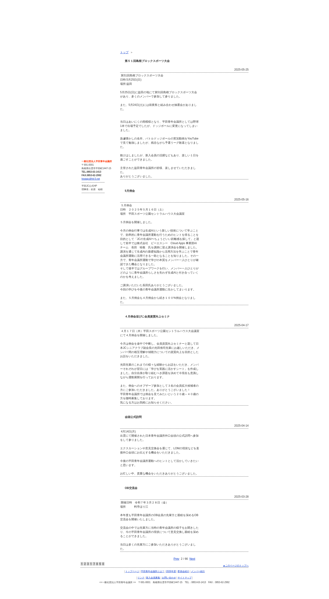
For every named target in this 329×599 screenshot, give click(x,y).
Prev (176, 558)
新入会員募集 (91, 100)
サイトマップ (91, 116)
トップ (124, 52)
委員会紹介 (90, 74)
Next (192, 558)
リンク (87, 91)
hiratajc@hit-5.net (91, 179)
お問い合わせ (91, 108)
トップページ (91, 49)
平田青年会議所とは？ (97, 58)
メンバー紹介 (91, 83)
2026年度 (89, 66)
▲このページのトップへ (236, 565)
